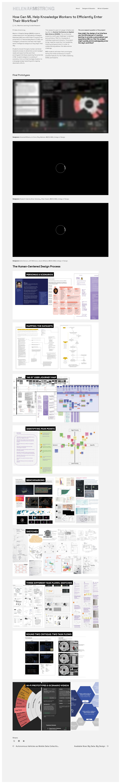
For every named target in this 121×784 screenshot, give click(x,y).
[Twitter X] (14, 741)
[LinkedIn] (19, 741)
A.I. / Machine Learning (22, 25)
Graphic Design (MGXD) (26, 33)
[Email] (23, 741)
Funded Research (34, 25)
